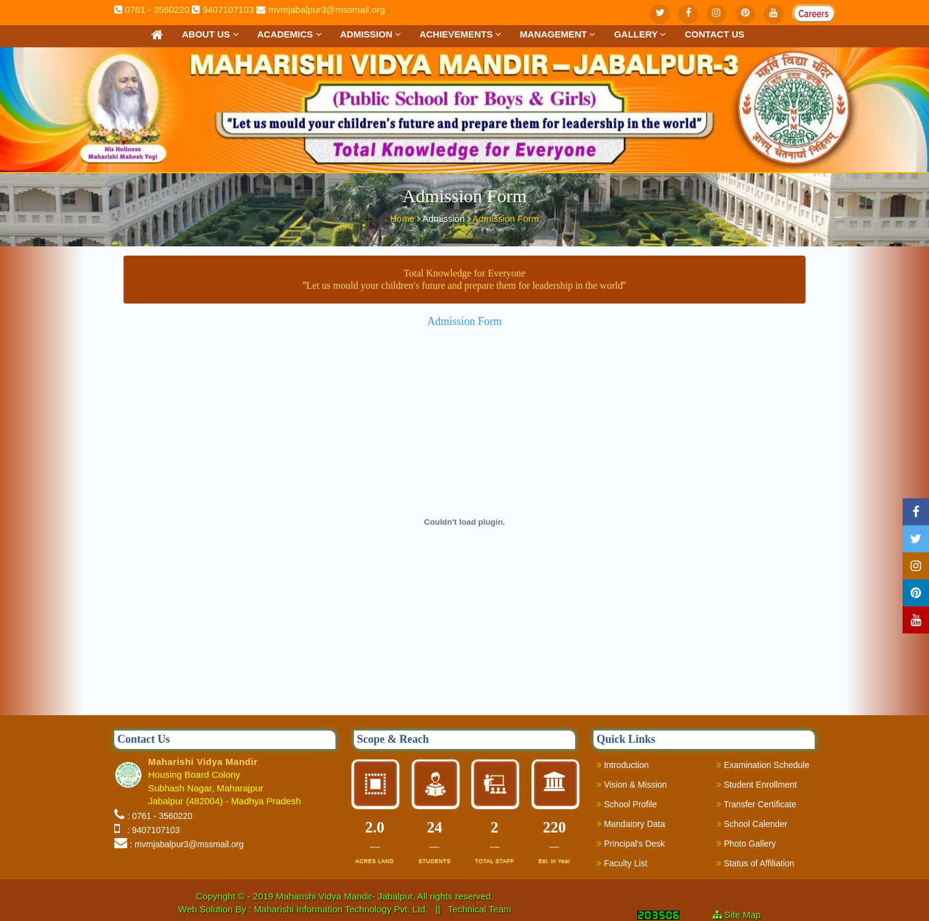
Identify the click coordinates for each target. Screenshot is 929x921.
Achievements (460, 34)
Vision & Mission (632, 785)
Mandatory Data (631, 824)
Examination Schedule (762, 765)
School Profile (627, 804)
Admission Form (505, 216)
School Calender (751, 824)
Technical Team (479, 909)
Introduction (623, 765)
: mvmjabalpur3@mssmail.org (186, 844)
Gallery (640, 34)
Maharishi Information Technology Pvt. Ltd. (342, 909)
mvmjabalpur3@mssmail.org (326, 9)
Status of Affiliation (755, 863)
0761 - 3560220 (157, 9)
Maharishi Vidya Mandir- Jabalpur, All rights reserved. (384, 896)
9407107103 (228, 9)
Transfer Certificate (756, 804)
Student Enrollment (756, 785)
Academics (289, 34)
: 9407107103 (150, 830)
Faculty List (622, 863)
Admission (370, 34)
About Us (210, 34)
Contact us (714, 34)
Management (557, 34)
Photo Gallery (746, 843)
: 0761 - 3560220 (159, 816)
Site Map (747, 914)
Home (403, 216)
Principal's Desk (631, 843)
